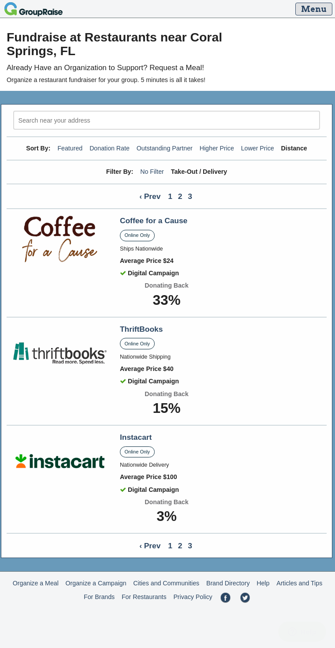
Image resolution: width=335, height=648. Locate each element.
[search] (166, 120)
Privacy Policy (192, 596)
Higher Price (217, 148)
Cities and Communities (166, 583)
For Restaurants (144, 596)
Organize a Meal (36, 583)
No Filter (152, 171)
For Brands (99, 596)
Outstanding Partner (165, 148)
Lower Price (257, 148)
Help (263, 583)
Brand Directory (228, 583)
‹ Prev (149, 196)
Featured (69, 148)
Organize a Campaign (96, 583)
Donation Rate (109, 148)
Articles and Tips (299, 583)
